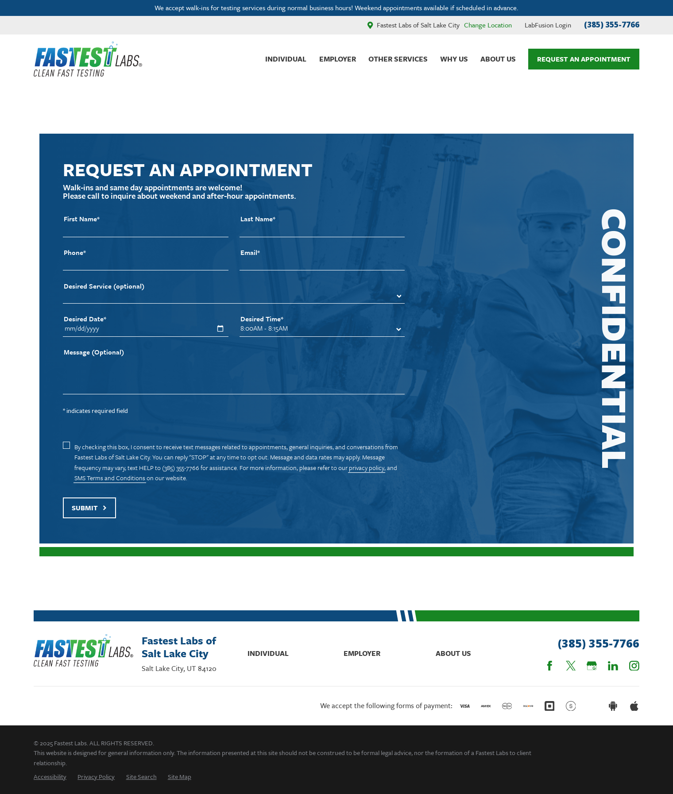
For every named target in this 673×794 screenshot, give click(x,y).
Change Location (488, 25)
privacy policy (366, 467)
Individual (268, 653)
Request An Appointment (583, 59)
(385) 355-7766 (611, 24)
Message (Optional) (94, 352)
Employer (362, 653)
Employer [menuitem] (337, 59)
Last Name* (257, 219)
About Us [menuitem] (498, 59)
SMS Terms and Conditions (109, 477)
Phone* (75, 252)
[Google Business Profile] (592, 666)
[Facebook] (550, 666)
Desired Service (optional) (104, 286)
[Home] (88, 59)
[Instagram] (634, 666)
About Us (453, 653)
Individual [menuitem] (285, 59)
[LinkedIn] (613, 666)
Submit (89, 508)
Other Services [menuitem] (398, 59)
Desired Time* (261, 319)
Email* (250, 252)
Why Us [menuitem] (454, 59)
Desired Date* (85, 319)
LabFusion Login (548, 25)
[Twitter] (571, 666)
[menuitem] (50, 776)
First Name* (82, 219)
